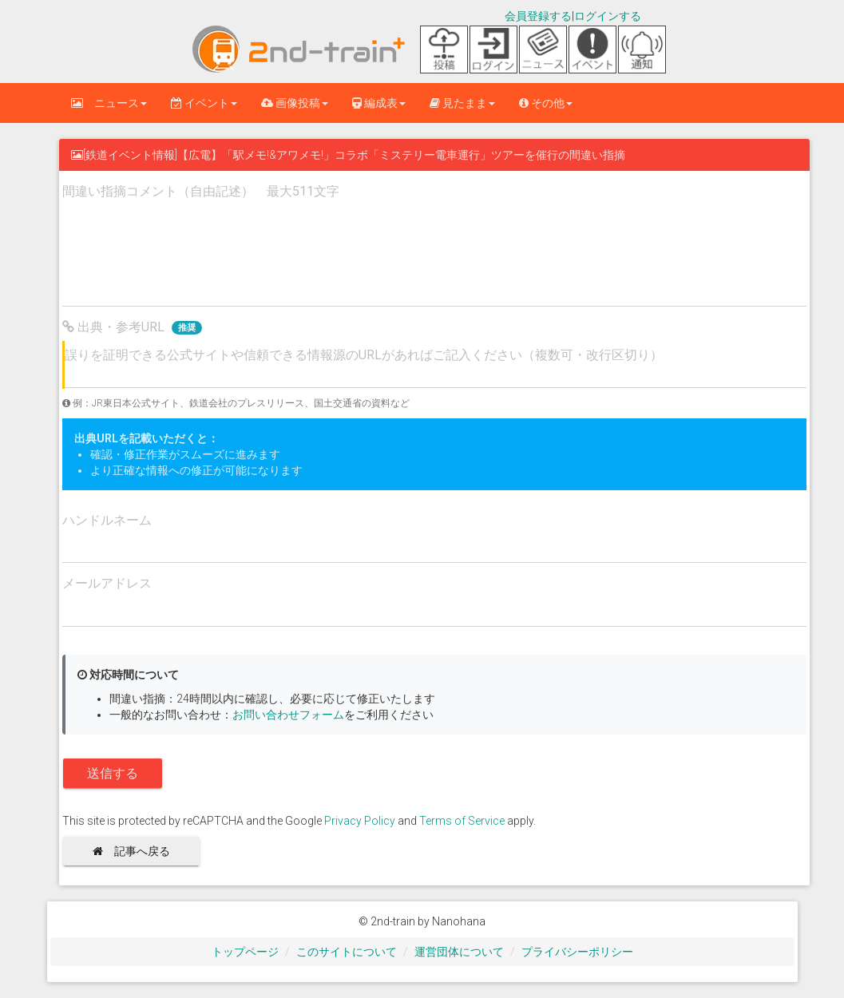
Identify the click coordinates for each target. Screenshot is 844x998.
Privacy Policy (359, 820)
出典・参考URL (132, 327)
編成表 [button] (379, 103)
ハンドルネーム (107, 520)
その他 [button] (546, 103)
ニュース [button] (109, 103)
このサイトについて (346, 951)
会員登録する (538, 16)
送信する (112, 773)
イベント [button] (204, 103)
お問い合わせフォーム (288, 714)
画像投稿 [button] (294, 103)
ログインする (607, 16)
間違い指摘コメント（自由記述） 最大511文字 (200, 191)
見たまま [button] (462, 103)
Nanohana (458, 921)
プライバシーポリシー (577, 951)
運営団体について (459, 951)
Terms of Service (462, 820)
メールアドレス (107, 583)
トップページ (245, 951)
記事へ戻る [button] (137, 851)
